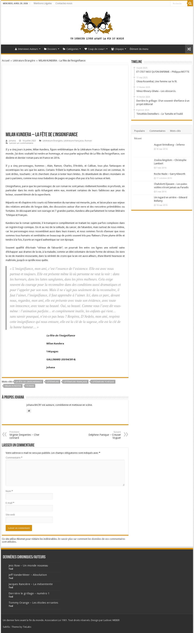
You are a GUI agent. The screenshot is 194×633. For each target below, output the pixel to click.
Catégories (70, 49)
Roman (88, 140)
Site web (10, 514)
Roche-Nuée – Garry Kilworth (169, 173)
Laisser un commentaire (21, 143)
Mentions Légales (43, 3)
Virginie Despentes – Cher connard (28, 435)
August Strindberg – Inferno (169, 144)
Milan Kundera (13, 386)
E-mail (10, 502)
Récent (138, 138)
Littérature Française (74, 140)
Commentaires (157, 130)
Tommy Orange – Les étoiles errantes (33, 602)
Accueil (8, 48)
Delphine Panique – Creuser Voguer (101, 435)
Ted (11, 568)
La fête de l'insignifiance (29, 382)
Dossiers (50, 49)
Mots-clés (175, 130)
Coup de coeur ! (94, 49)
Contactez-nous (64, 3)
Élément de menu (139, 49)
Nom (9, 491)
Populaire (139, 130)
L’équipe (117, 49)
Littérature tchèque (103, 382)
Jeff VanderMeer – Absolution (28, 575)
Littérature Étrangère (24, 60)
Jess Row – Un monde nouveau (28, 565)
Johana (12, 140)
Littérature (53, 382)
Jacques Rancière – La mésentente (31, 584)
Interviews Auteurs (26, 49)
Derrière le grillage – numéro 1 (29, 593)
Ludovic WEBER (111, 620)
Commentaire (14, 457)
